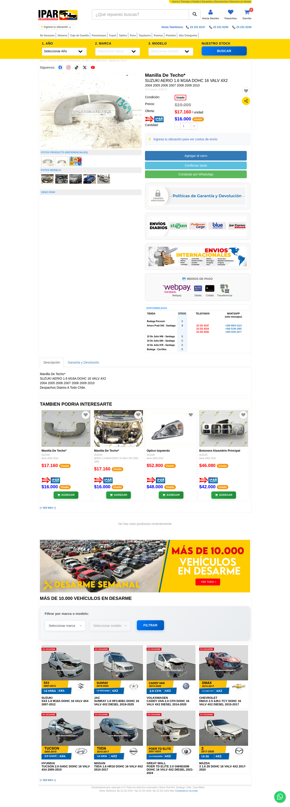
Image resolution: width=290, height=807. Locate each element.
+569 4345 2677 (233, 332)
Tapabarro (144, 35)
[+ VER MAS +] (48, 508)
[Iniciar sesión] (210, 15)
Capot (112, 35)
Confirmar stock (196, 165)
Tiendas (185, 1)
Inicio (175, 1)
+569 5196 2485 (233, 329)
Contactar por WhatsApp (196, 174)
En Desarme (47, 35)
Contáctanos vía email (186, 791)
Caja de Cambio (79, 35)
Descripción (52, 362)
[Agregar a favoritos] (246, 91)
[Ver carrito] (246, 15)
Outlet (196, 1)
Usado (180, 97)
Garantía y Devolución (215, 1)
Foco (132, 35)
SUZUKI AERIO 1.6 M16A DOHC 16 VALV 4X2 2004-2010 (77, 60)
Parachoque (99, 35)
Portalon (171, 35)
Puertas (157, 35)
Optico (123, 35)
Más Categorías (188, 35)
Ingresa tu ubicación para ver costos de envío (185, 139)
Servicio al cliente (240, 1)
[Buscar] (195, 14)
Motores (62, 35)
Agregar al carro (195, 156)
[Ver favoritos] (231, 15)
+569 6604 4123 (233, 325)
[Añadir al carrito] (66, 495)
